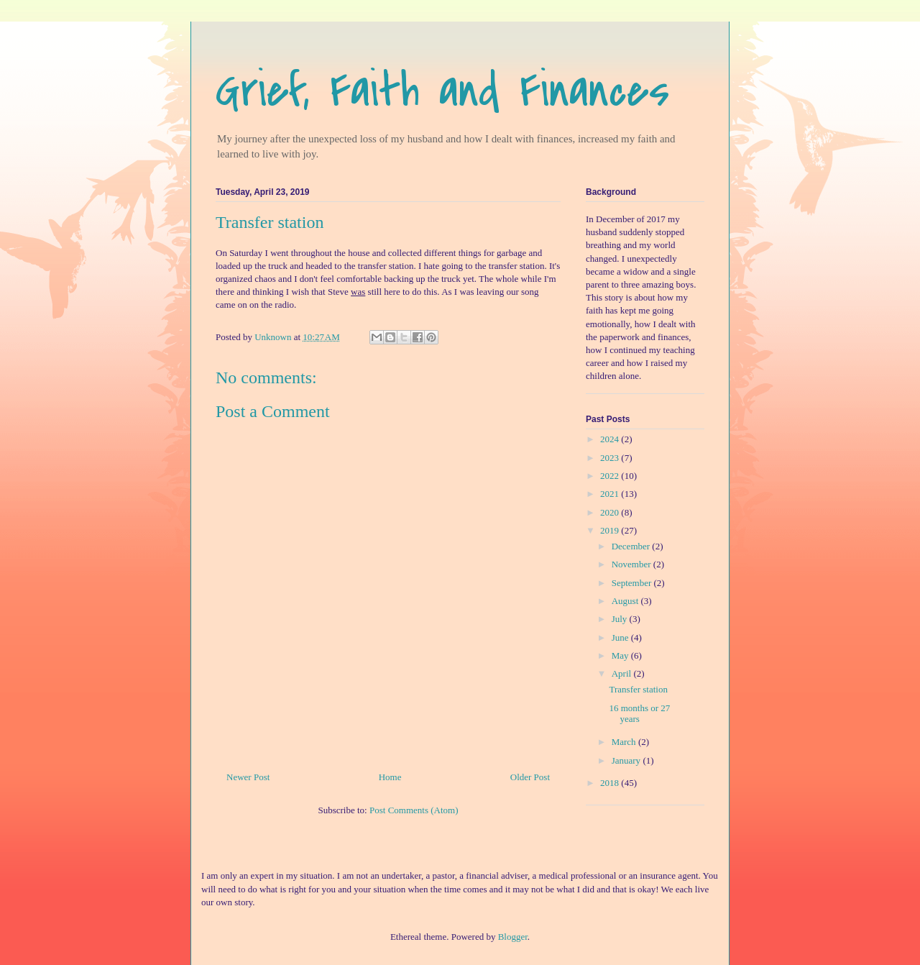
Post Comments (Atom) (414, 810)
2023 (610, 457)
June (621, 637)
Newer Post (248, 777)
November (632, 564)
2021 (610, 493)
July (621, 618)
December (632, 546)
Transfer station (638, 689)
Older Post (530, 777)
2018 (610, 782)
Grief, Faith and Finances (442, 90)
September (633, 582)
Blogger (513, 936)
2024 (610, 439)
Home (390, 777)
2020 (610, 512)
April (623, 673)
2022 (610, 475)
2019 (610, 530)
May (621, 655)
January (627, 760)
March (625, 741)
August (626, 600)
